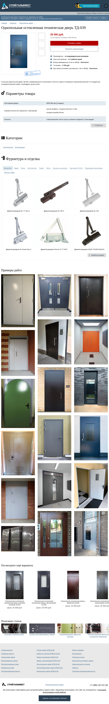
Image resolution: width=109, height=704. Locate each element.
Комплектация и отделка (81, 664)
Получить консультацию (74, 49)
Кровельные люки (7, 668)
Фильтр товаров (78, 650)
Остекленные (20, 147)
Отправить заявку (74, 43)
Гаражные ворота (7, 654)
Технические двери (8, 657)
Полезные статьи (78, 657)
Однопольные (8, 147)
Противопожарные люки (10, 664)
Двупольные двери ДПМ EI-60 (47, 671)
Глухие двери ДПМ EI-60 (45, 650)
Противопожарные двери (54, 685)
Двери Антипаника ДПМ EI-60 (47, 657)
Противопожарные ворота (10, 671)
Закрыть (104, 18)
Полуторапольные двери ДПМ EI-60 (50, 668)
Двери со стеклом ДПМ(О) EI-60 (48, 654)
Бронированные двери (9, 661)
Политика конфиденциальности (83, 671)
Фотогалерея (77, 654)
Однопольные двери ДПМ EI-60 (48, 664)
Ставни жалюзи (6, 650)
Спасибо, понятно (92, 18)
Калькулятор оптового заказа (82, 661)
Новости (75, 668)
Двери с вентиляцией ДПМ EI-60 (48, 661)
